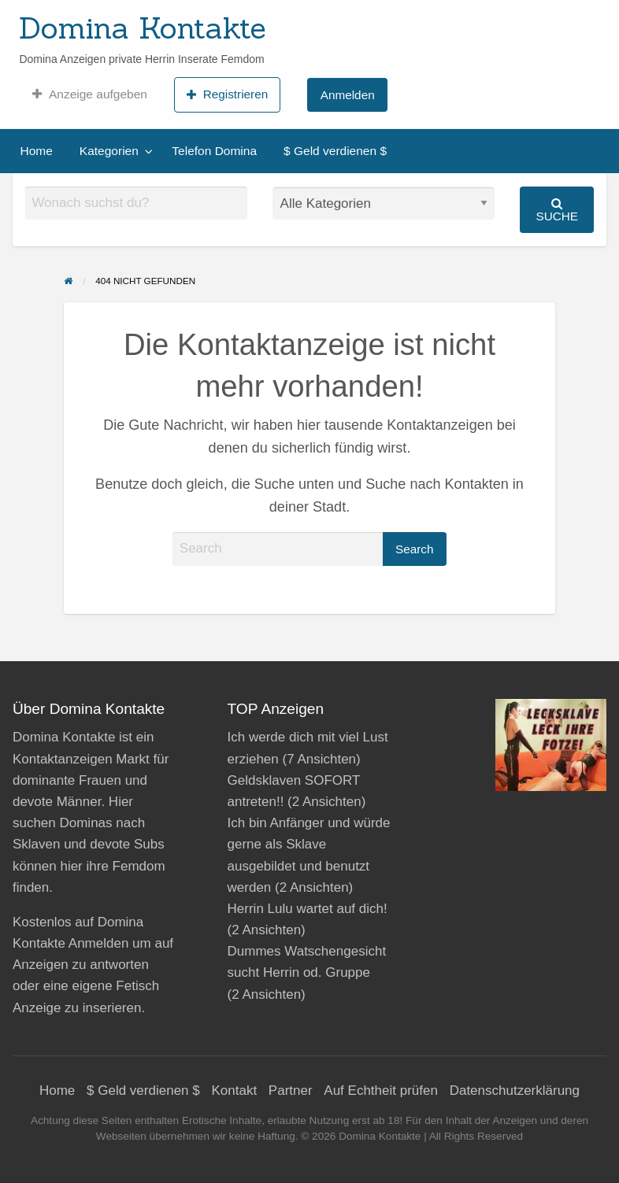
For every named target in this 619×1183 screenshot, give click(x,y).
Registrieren (227, 94)
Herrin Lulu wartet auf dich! (307, 908)
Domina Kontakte (142, 27)
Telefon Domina (214, 150)
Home (36, 150)
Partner (291, 1090)
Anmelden (348, 95)
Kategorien (109, 150)
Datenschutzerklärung (515, 1090)
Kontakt (234, 1090)
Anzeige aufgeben (89, 94)
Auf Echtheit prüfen (381, 1090)
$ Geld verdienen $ (335, 150)
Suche (557, 210)
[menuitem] (89, 94)
